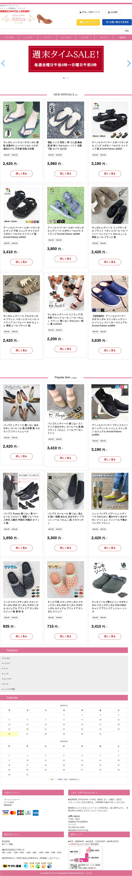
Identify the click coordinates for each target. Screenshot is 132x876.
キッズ (104, 37)
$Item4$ (14, 155)
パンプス (28, 37)
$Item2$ (6, 155)
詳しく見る (21, 173)
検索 (127, 31)
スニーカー (66, 37)
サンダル (9, 37)
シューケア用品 (9, 689)
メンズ (85, 37)
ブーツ (47, 37)
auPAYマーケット (9, 5)
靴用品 (122, 37)
